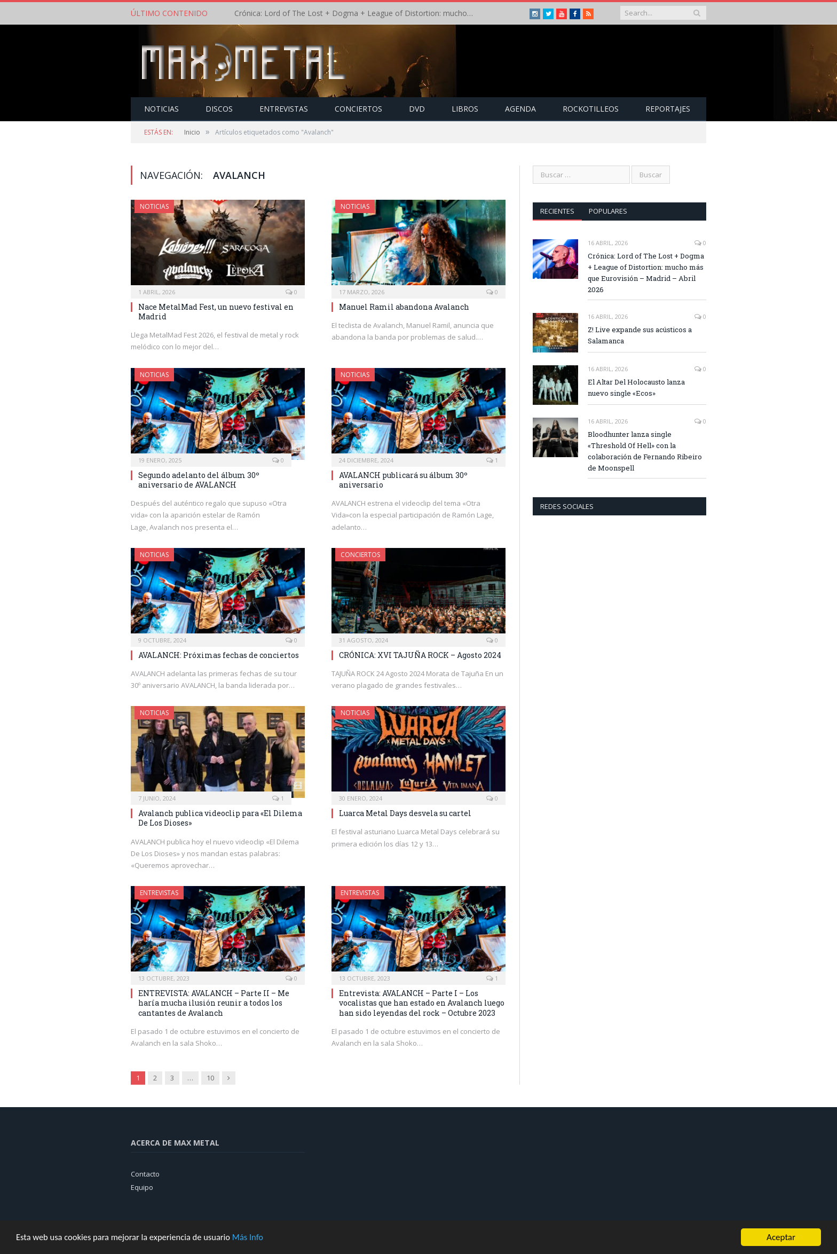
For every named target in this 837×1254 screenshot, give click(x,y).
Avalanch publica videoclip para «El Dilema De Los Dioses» (220, 817)
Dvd (417, 108)
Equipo (142, 1187)
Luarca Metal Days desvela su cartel (405, 813)
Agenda (520, 108)
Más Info (255, 1242)
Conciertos (358, 108)
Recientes (557, 210)
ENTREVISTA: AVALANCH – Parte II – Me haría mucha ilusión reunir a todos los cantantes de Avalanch (213, 1002)
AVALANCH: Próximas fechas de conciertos (218, 654)
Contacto (145, 1173)
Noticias (161, 108)
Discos (219, 108)
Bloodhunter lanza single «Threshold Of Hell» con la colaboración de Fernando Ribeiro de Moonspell (645, 450)
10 (210, 1077)
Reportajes (667, 108)
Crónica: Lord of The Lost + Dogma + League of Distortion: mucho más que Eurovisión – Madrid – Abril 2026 (357, 13)
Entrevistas (283, 108)
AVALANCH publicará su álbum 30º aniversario (403, 479)
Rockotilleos (591, 108)
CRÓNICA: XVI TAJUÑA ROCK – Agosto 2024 (420, 654)
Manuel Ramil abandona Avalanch (404, 306)
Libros (465, 108)
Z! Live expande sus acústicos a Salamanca (640, 334)
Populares (608, 210)
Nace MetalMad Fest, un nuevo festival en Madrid (216, 311)
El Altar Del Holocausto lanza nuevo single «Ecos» (636, 387)
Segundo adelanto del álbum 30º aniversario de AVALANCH (198, 479)
